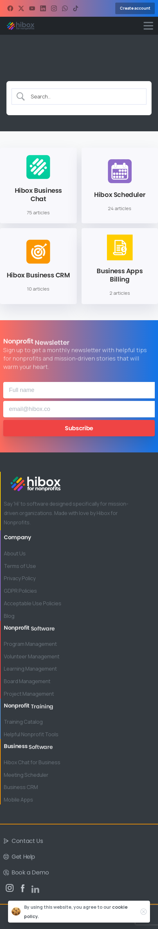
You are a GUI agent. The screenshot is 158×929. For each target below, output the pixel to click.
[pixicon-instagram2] (9, 890)
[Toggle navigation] (148, 25)
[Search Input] (84, 96)
